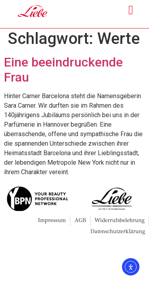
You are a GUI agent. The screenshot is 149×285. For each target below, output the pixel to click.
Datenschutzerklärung (117, 233)
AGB (80, 222)
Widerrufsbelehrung (120, 222)
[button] (130, 9)
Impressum (52, 222)
